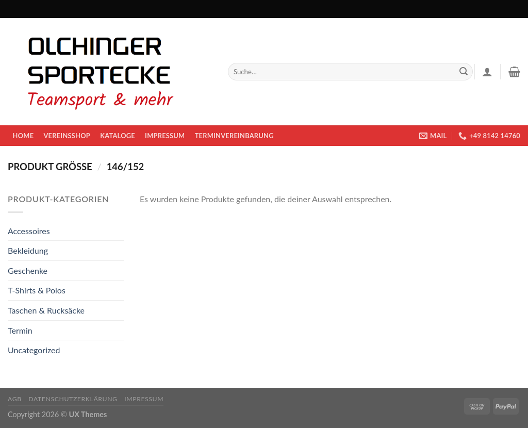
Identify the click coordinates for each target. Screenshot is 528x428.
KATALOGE (117, 135)
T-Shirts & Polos (36, 290)
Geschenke (27, 270)
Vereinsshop (66, 135)
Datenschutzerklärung (72, 399)
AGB (15, 399)
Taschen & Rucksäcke (46, 310)
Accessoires (29, 231)
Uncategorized (34, 350)
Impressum (165, 135)
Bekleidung (28, 250)
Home (23, 135)
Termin (20, 330)
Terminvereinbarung (234, 135)
